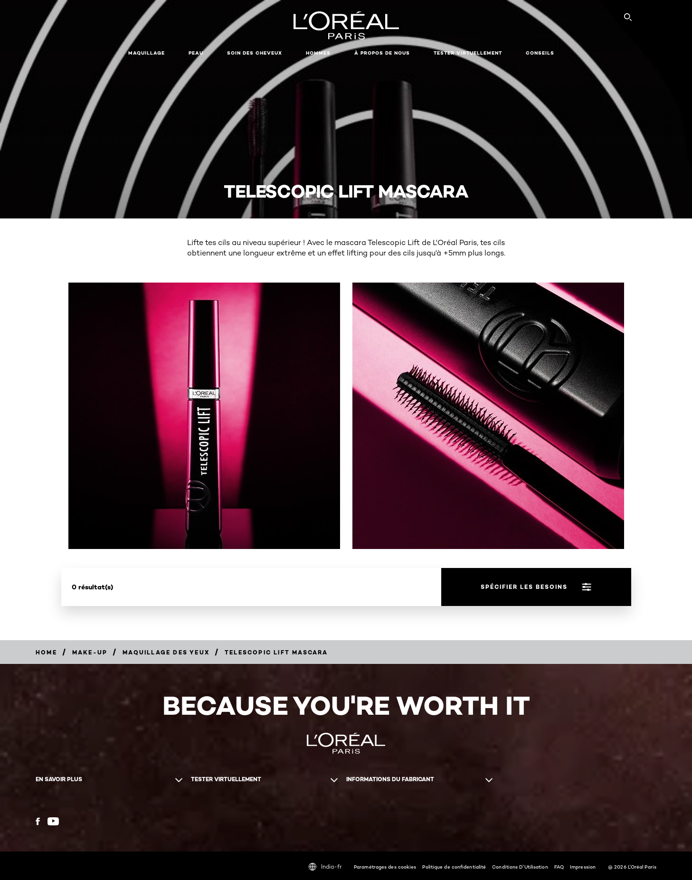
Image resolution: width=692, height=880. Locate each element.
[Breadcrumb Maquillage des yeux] (166, 652)
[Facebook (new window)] (38, 821)
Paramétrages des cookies (385, 867)
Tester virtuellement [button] (468, 53)
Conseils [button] (540, 53)
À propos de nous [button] (382, 53)
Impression (583, 867)
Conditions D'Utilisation (520, 867)
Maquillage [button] (146, 53)
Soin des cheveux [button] (254, 53)
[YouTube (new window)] (53, 821)
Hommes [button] (318, 53)
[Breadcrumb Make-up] (89, 652)
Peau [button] (196, 53)
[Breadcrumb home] (46, 652)
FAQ (559, 867)
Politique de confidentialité (454, 867)
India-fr (325, 867)
